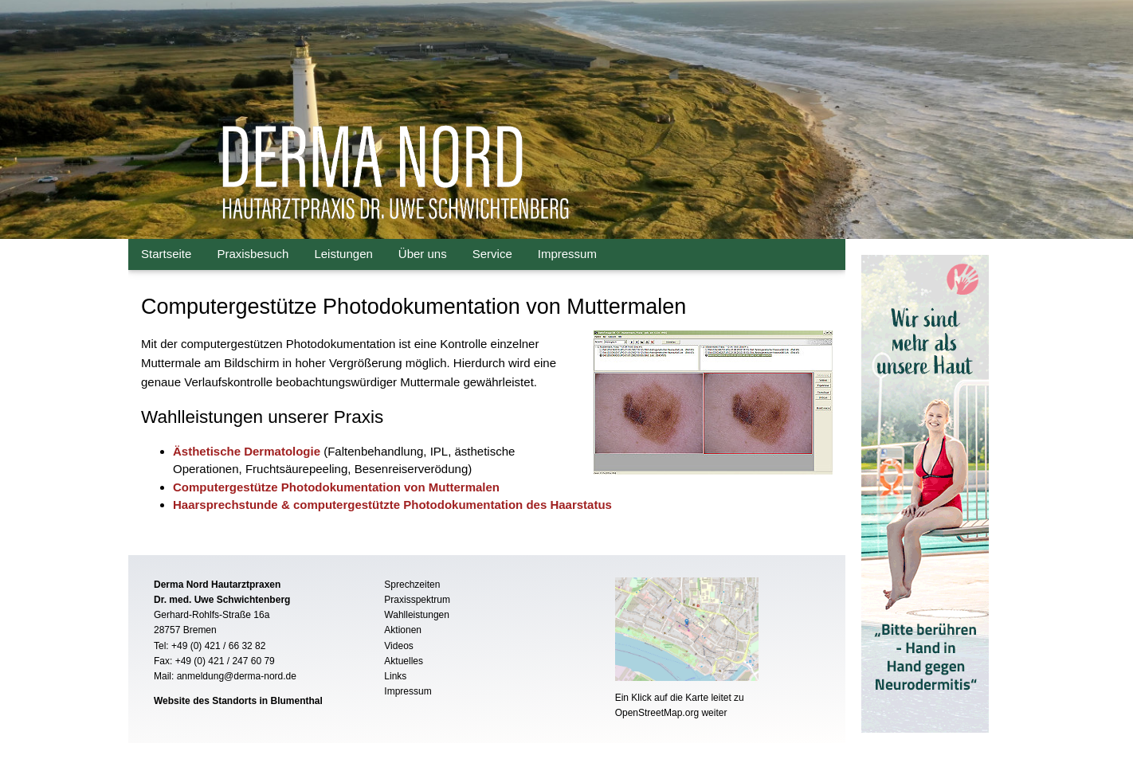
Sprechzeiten (412, 584)
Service (492, 253)
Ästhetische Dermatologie (246, 451)
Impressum (567, 253)
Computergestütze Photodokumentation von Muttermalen (336, 487)
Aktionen (402, 630)
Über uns (422, 253)
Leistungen (343, 253)
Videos (398, 645)
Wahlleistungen (416, 614)
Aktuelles (403, 661)
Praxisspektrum (417, 599)
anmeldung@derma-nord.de (236, 676)
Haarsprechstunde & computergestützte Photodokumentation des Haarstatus (392, 504)
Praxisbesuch (252, 253)
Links (395, 676)
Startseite (166, 253)
